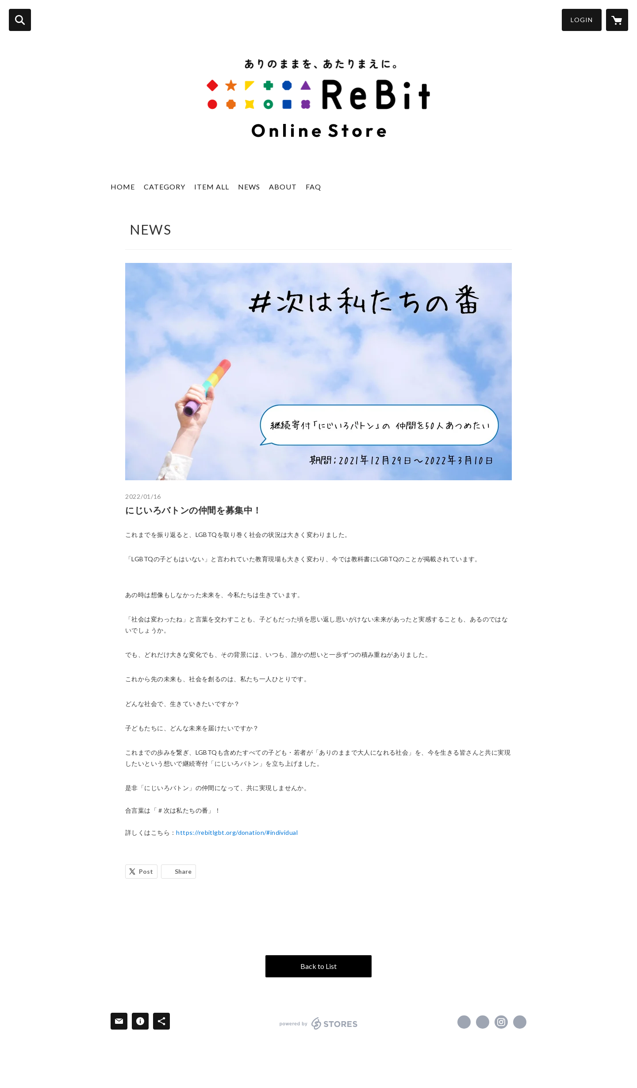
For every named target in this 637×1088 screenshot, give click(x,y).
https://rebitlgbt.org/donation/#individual (237, 832)
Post (146, 871)
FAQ (313, 186)
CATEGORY (164, 186)
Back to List (318, 966)
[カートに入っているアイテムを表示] (617, 20)
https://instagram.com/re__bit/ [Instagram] (501, 1022)
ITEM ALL (211, 186)
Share (183, 871)
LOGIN (582, 19)
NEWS (249, 186)
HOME (123, 186)
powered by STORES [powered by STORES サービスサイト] (319, 1023)
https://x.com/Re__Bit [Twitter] (482, 1022)
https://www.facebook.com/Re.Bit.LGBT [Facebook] (464, 1022)
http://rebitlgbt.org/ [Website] (519, 1022)
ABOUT (283, 186)
